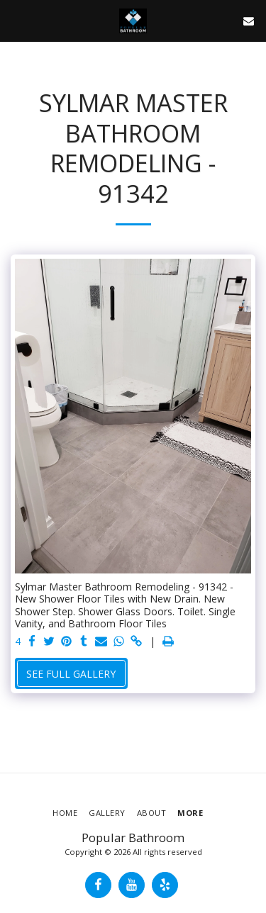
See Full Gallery (71, 673)
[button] (16, 20)
